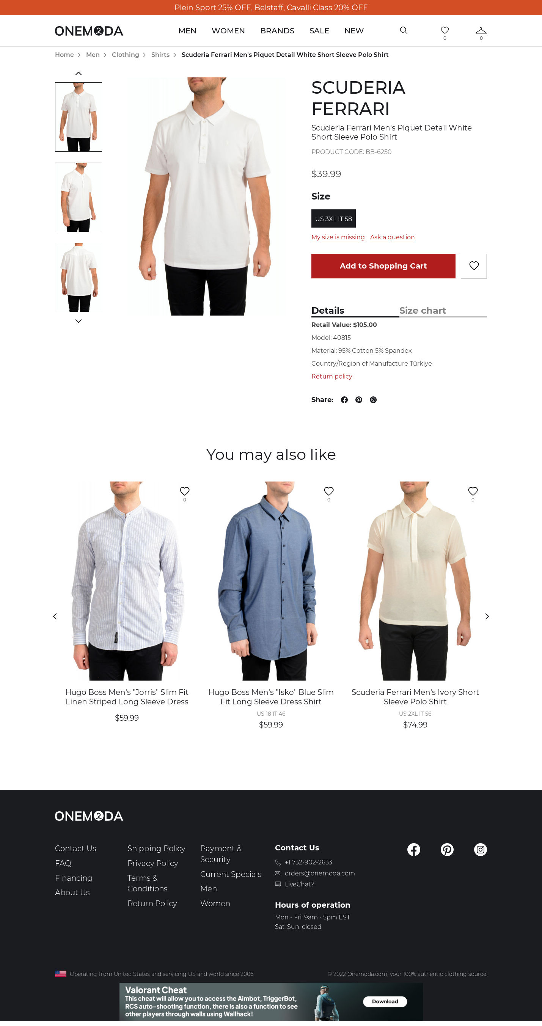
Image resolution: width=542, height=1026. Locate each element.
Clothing (125, 54)
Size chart (422, 310)
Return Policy (152, 903)
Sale (319, 30)
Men (187, 30)
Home (64, 54)
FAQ (63, 863)
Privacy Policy (152, 863)
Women (228, 30)
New (354, 30)
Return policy (331, 376)
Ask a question (392, 237)
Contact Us (75, 848)
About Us (72, 892)
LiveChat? (299, 884)
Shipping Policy (156, 848)
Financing (74, 878)
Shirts (160, 54)
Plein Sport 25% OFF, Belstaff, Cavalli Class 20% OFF (271, 7)
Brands (277, 30)
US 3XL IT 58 (333, 219)
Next (78, 320)
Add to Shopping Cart (383, 265)
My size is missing (338, 237)
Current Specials (231, 874)
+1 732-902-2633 (308, 862)
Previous (78, 73)
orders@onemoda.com (320, 873)
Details (327, 310)
